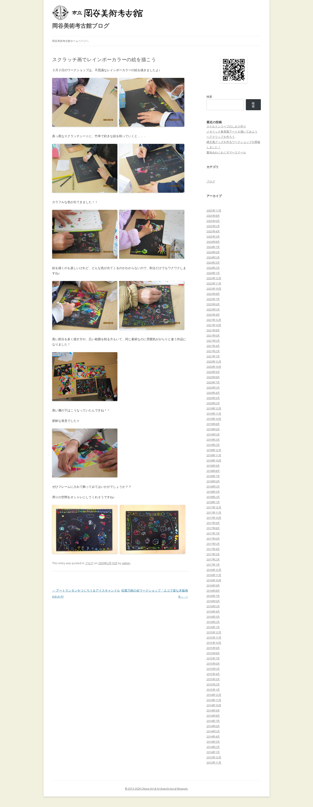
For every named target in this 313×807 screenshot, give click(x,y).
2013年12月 (213, 757)
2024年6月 (213, 252)
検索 (209, 97)
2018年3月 (213, 492)
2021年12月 (213, 320)
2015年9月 (213, 648)
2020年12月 (213, 361)
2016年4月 (213, 611)
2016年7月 (213, 596)
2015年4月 (213, 674)
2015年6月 (213, 664)
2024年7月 (213, 247)
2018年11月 (213, 455)
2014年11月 (213, 700)
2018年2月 (213, 497)
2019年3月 (213, 440)
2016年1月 (213, 627)
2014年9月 (213, 710)
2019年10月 (213, 419)
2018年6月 (213, 481)
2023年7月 (213, 299)
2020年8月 (213, 377)
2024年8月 (213, 242)
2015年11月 (213, 637)
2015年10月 (213, 643)
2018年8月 (213, 471)
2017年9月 (213, 523)
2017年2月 (213, 559)
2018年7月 (213, 476)
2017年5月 (213, 544)
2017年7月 (213, 533)
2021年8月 (213, 330)
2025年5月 (213, 226)
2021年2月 (213, 351)
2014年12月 (213, 695)
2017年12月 (213, 507)
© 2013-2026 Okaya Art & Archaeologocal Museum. (156, 789)
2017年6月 (213, 539)
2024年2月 (213, 268)
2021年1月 (213, 356)
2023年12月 (213, 278)
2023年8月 (213, 294)
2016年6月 (213, 601)
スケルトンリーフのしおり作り (226, 126)
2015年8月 (213, 653)
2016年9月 (213, 585)
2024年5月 (213, 257)
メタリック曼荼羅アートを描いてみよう (231, 131)
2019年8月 (213, 424)
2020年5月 (213, 388)
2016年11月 (213, 575)
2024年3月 (213, 263)
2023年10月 (213, 289)
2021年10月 (213, 325)
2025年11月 (213, 210)
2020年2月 (213, 403)
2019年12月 (213, 408)
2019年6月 (213, 429)
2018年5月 (213, 486)
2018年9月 (213, 466)
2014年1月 (213, 752)
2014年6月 (213, 726)
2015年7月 (213, 658)
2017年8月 (213, 528)
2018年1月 (213, 502)
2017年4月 (213, 549)
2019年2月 (213, 445)
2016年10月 (213, 580)
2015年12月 (213, 632)
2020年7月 (213, 382)
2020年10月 (213, 367)
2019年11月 (213, 414)
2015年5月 (213, 669)
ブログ (89, 563)
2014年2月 (213, 747)
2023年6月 (213, 304)
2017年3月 (213, 554)
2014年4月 (213, 736)
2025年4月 (213, 231)
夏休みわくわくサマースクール (226, 152)
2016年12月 (213, 570)
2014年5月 (213, 731)
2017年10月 (213, 518)
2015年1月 (213, 690)
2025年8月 (213, 216)
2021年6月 (213, 335)
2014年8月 (213, 716)
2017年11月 (213, 512)
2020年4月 (213, 393)
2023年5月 (213, 309)
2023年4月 (213, 315)
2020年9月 (213, 372)
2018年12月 (213, 450)
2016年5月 (213, 606)
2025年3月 (213, 236)
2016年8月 (213, 591)
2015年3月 (213, 679)
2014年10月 (213, 705)
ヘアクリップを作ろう (220, 137)
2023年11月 (213, 283)
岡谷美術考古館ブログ (80, 26)
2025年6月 (213, 221)
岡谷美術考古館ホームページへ (70, 41)
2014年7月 (213, 721)
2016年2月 (213, 622)
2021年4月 (213, 346)
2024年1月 (213, 273)
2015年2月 (213, 684)
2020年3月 (213, 398)
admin (126, 563)
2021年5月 (213, 341)
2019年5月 (213, 434)
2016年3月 (213, 617)
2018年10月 (213, 460)
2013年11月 (213, 762)
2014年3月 (213, 742)
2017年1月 (213, 565)
